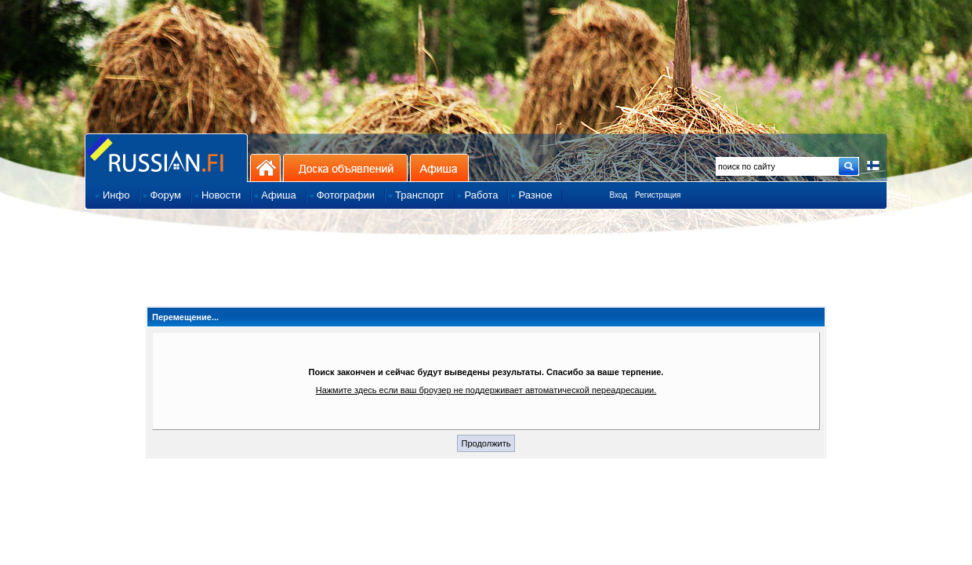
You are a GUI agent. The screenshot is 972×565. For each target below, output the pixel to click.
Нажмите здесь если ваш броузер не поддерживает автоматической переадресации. (486, 390)
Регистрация (657, 195)
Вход (618, 195)
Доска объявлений (345, 167)
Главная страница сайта (166, 157)
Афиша (439, 167)
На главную (265, 167)
